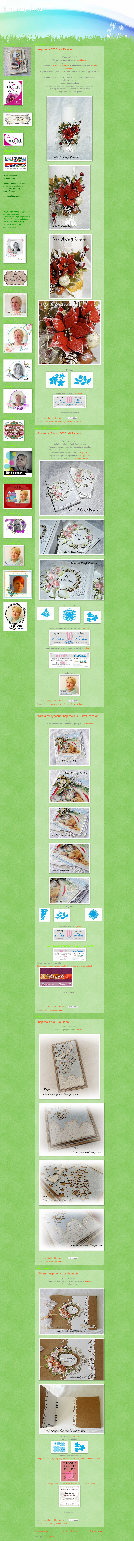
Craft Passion (82, 60)
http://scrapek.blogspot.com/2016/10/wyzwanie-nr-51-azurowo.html (69, 1484)
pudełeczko (66, 704)
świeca (78, 422)
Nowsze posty (42, 1530)
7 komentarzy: (59, 701)
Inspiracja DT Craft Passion (55, 49)
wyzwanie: (78, 393)
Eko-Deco (79, 1030)
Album (46, 1524)
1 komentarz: (59, 418)
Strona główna (70, 1530)
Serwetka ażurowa (81, 458)
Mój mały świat (22, 8)
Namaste (88, 1281)
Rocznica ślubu (77, 704)
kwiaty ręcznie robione (66, 422)
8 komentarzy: (59, 1520)
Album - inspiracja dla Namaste (58, 1273)
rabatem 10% (88, 648)
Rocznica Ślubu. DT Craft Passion (59, 433)
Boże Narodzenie (50, 422)
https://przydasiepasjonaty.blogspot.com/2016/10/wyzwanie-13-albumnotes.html (69, 1458)
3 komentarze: (59, 1007)
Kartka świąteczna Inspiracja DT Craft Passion (67, 716)
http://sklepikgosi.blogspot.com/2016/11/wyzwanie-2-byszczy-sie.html (64, 966)
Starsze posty (97, 1530)
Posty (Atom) (49, 1537)
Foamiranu (77, 1436)
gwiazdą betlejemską (61, 66)
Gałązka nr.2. (85, 456)
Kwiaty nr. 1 (82, 453)
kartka (60, 1010)
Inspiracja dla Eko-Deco (53, 1022)
